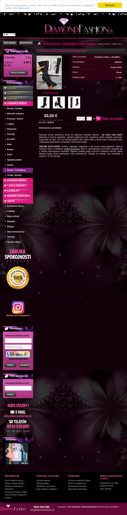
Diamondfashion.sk (52, 44)
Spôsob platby (42, 483)
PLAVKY (11, 139)
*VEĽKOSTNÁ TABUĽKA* (16, 495)
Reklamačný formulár (77, 486)
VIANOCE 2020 (106, 486)
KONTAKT (9, 489)
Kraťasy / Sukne (15, 118)
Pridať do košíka (111, 118)
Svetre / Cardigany (16, 170)
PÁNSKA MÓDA (16, 180)
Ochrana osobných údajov (16, 492)
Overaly (11, 134)
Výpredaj (12, 98)
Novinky (11, 88)
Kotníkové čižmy (15, 206)
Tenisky (11, 237)
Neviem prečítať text (18, 359)
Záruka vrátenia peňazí (14, 483)
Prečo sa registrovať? (77, 483)
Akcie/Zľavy (13, 93)
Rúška (10, 149)
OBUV (10, 201)
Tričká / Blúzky (14, 175)
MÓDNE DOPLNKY (18, 196)
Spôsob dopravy (43, 480)
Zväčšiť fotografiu (51, 93)
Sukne (10, 165)
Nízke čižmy (13, 216)
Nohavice (11, 129)
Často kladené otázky (14, 480)
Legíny (10, 124)
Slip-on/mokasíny (15, 231)
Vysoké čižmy (14, 242)
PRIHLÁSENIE (10, 43)
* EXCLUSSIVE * (17, 185)
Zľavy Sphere (105, 489)
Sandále (11, 221)
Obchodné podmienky (77, 489)
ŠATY (10, 154)
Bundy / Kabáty (14, 108)
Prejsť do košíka (18, 73)
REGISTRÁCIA (26, 43)
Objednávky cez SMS (109, 483)
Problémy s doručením (46, 486)
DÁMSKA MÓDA (17, 103)
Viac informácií (21, 8)
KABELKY (13, 190)
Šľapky (10, 226)
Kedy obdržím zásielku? (46, 489)
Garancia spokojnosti (14, 486)
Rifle (9, 144)
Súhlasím (110, 5)
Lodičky (11, 211)
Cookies (8, 498)
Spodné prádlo (14, 160)
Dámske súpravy (15, 113)
